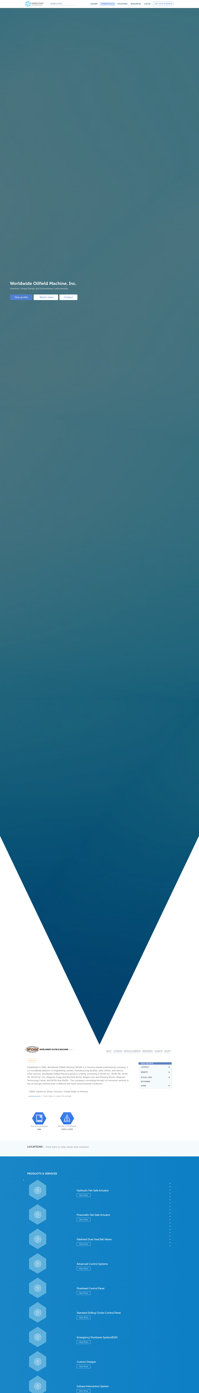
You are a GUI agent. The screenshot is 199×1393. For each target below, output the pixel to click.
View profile (21, 297)
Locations (117, 1051)
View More (83, 1195)
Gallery (167, 1051)
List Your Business (163, 4)
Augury (94, 4)
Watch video (46, 297)
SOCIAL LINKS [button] (155, 1077)
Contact (68, 297)
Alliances (158, 1051)
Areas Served (147, 1051)
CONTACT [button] (155, 1067)
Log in (147, 4)
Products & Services (132, 1051)
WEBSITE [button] (155, 1072)
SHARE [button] (155, 1086)
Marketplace (107, 4)
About (109, 1051)
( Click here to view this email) (56, 1096)
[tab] (155, 1063)
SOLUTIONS (122, 4)
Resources (136, 4)
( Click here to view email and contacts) (66, 1147)
